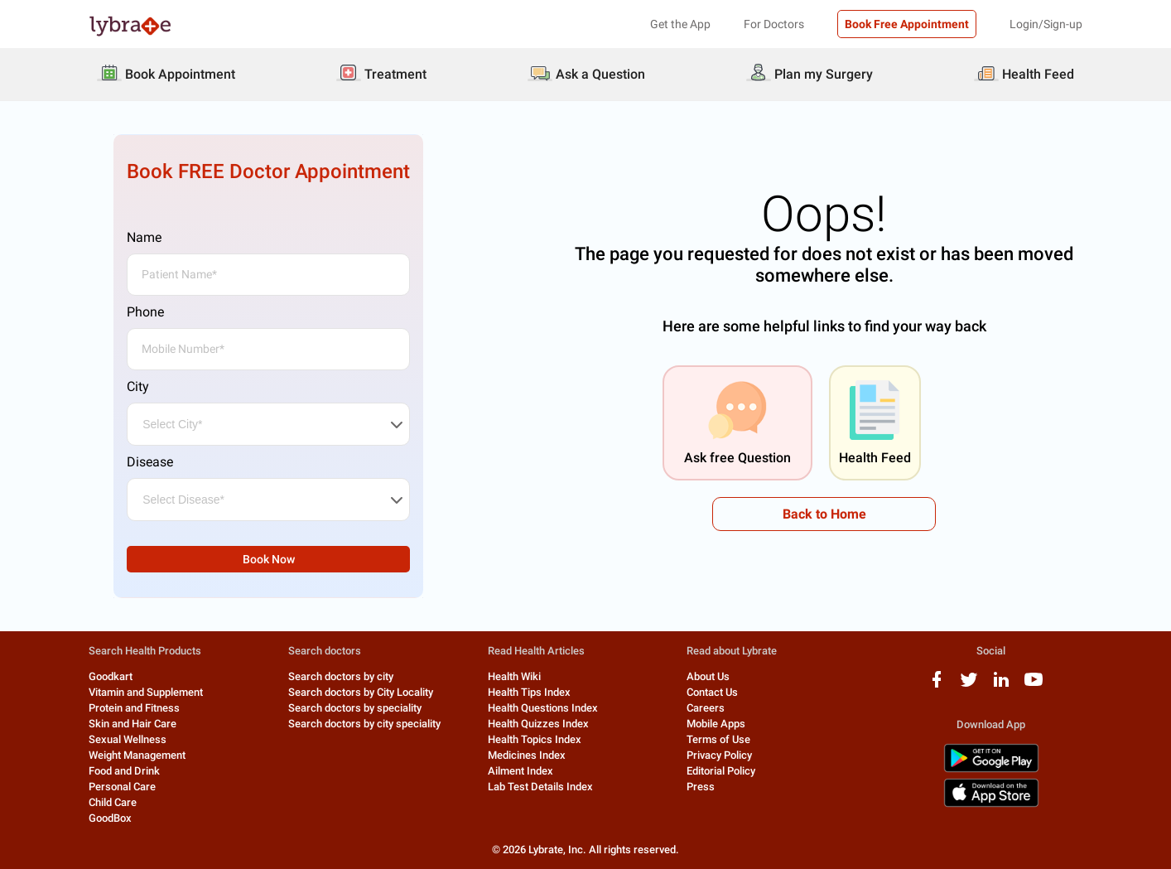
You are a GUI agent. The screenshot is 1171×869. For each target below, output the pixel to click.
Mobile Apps (716, 723)
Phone (145, 312)
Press (701, 786)
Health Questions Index (543, 708)
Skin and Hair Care (132, 723)
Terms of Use (718, 739)
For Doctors (774, 24)
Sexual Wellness (127, 739)
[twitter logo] (969, 685)
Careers (706, 708)
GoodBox (110, 818)
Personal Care (122, 786)
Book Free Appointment (907, 24)
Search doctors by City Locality (360, 692)
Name (144, 237)
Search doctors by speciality (355, 708)
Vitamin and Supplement (146, 692)
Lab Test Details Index (540, 786)
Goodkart (111, 676)
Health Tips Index (529, 692)
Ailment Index (520, 771)
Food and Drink (124, 771)
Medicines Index (527, 755)
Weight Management (137, 755)
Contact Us (712, 692)
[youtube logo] (1033, 685)
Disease (150, 462)
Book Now (269, 559)
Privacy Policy (719, 755)
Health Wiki (514, 676)
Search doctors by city (340, 676)
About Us (708, 676)
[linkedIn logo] (1001, 685)
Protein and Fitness (134, 708)
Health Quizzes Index (538, 723)
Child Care (113, 802)
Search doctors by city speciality (364, 723)
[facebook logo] (937, 685)
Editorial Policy (721, 771)
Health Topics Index (534, 739)
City (138, 386)
